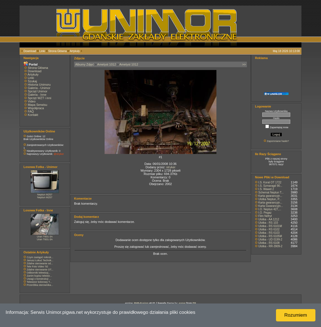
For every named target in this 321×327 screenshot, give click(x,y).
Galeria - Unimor (39, 88)
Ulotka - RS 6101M (270, 226)
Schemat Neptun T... (271, 192)
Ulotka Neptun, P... (270, 199)
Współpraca (36, 108)
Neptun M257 (44, 194)
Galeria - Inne (37, 94)
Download (29, 51)
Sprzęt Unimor (37, 91)
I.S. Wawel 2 (266, 189)
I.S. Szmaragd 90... (270, 185)
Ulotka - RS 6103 (269, 232)
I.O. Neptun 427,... (269, 209)
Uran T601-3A (45, 236)
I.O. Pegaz (265, 212)
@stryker (59, 154)
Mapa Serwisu (37, 104)
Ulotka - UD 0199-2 (270, 239)
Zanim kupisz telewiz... (39, 275)
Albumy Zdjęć (84, 64)
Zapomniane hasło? (278, 141)
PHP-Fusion (141, 303)
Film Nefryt (265, 216)
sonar (182, 303)
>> (244, 64)
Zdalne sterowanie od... (40, 263)
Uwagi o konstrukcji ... (39, 278)
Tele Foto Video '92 (37, 266)
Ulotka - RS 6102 (269, 229)
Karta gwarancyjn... (270, 195)
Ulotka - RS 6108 (269, 242)
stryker (170, 167)
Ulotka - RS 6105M (270, 236)
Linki (42, 51)
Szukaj (32, 81)
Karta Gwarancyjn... (270, 205)
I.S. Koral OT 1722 (270, 182)
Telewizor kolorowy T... (39, 282)
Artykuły (75, 51)
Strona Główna (57, 51)
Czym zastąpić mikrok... (40, 257)
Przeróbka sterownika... (40, 285)
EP (194, 303)
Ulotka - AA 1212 (268, 219)
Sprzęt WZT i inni (39, 98)
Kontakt (33, 114)
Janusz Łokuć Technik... (40, 260)
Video (32, 101)
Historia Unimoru (39, 84)
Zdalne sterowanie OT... (40, 269)
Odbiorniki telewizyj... (39, 272)
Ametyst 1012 (106, 64)
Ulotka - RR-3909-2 (270, 246)
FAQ (31, 111)
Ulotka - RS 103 (268, 222)
